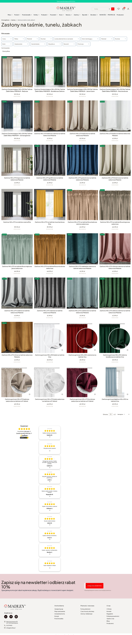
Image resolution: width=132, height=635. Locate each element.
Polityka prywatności (113, 616)
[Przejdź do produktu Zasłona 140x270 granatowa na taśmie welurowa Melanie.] (82, 160)
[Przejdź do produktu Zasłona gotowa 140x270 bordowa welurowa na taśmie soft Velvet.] (82, 382)
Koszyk (56, 616)
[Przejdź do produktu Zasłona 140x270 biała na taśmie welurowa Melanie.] (115, 116)
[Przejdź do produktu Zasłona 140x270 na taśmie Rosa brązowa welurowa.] (115, 204)
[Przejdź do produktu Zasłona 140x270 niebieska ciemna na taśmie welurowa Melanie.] (82, 249)
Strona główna (5, 20)
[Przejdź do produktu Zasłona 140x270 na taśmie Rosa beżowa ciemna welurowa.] (82, 204)
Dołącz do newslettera (94, 585)
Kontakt (109, 611)
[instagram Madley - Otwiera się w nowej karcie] (16, 616)
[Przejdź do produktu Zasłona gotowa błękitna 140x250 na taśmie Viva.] (115, 382)
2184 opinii (26, 431)
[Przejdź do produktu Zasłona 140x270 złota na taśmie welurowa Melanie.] (17, 337)
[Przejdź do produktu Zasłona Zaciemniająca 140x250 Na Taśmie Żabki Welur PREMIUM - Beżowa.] (17, 72)
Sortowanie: (5, 48)
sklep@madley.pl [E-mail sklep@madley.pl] (10, 628)
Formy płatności (85, 609)
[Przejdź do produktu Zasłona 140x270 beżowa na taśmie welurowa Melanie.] (82, 116)
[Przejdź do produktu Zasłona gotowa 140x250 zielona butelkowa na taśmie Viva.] (115, 337)
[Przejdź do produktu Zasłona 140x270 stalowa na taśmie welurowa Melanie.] (49, 293)
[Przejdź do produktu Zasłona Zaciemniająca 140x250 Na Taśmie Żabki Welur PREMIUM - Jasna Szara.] (82, 72)
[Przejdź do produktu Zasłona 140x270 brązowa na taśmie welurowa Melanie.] (17, 160)
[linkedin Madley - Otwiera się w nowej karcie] (5, 616)
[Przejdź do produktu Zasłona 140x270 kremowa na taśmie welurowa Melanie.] (115, 160)
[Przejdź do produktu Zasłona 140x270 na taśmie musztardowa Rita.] (49, 204)
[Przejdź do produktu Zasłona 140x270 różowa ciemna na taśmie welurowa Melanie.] (115, 249)
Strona (105, 414)
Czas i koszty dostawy (87, 611)
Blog (108, 621)
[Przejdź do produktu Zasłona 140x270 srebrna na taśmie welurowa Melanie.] (17, 293)
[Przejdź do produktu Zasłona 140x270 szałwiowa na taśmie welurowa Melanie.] (82, 293)
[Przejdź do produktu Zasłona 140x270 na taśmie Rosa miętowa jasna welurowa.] (17, 249)
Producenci (110, 623)
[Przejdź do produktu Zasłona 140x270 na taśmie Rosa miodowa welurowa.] (49, 249)
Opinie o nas (110, 618)
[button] (112, 8)
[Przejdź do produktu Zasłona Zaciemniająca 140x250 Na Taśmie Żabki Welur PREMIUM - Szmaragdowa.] (17, 116)
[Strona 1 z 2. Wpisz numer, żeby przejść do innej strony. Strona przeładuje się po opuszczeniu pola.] (111, 414)
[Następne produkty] (121, 414)
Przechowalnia (58, 618)
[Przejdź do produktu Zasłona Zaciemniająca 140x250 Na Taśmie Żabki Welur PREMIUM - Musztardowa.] (115, 72)
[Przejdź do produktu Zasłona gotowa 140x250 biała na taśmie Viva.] (49, 337)
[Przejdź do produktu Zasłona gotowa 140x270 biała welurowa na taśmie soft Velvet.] (49, 382)
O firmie (109, 609)
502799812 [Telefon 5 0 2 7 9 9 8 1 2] (9, 625)
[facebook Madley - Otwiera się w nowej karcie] (11, 616)
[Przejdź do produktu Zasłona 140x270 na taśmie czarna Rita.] (17, 204)
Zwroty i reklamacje (86, 614)
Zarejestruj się (58, 609)
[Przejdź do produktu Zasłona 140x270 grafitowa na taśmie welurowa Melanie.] (49, 160)
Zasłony (13, 20)
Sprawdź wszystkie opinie (23, 433)
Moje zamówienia (59, 611)
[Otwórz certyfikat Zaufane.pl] (24, 429)
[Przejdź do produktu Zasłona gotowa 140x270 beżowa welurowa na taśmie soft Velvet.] (17, 382)
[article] (49, 433)
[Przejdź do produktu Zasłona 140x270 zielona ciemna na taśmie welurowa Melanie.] (115, 293)
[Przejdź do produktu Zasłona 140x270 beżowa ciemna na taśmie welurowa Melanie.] (49, 116)
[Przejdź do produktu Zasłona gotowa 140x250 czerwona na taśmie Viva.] (82, 337)
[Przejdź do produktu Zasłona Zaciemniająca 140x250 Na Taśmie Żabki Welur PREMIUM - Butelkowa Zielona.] (49, 72)
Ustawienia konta (59, 614)
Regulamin (110, 614)
